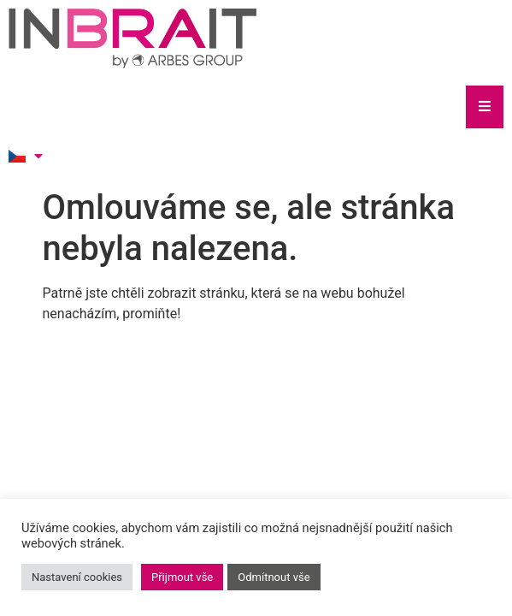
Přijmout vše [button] (182, 577)
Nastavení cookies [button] (77, 577)
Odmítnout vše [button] (273, 577)
